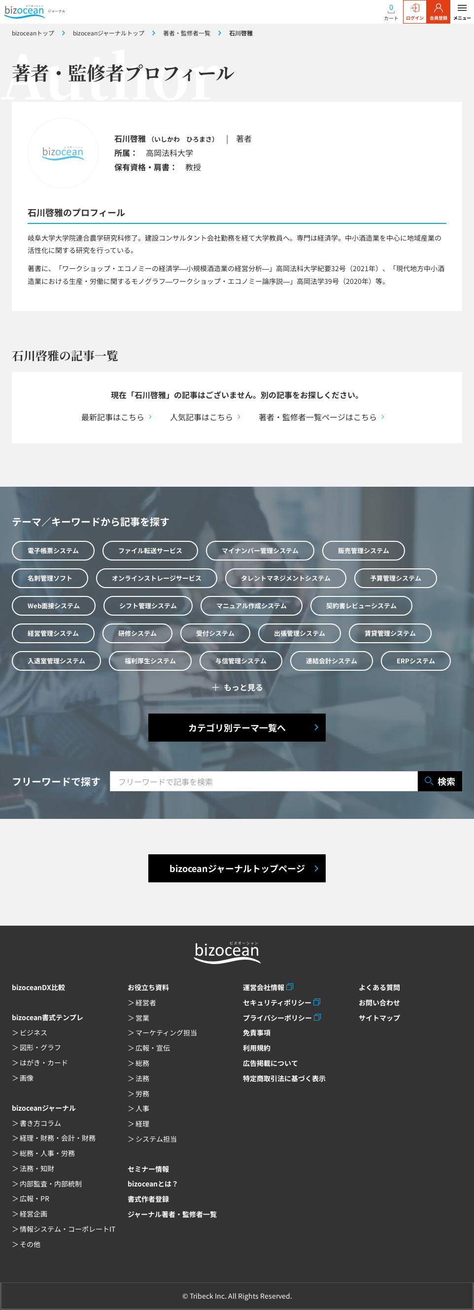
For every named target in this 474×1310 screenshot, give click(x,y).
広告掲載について (270, 1063)
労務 (142, 1093)
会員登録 (438, 12)
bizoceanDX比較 (38, 987)
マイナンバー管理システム (260, 550)
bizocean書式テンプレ (47, 1017)
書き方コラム (40, 1123)
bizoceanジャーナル (44, 1108)
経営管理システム (53, 633)
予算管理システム (395, 578)
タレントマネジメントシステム (286, 578)
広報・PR (34, 1198)
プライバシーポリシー (277, 1018)
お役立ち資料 (148, 987)
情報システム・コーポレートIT (67, 1229)
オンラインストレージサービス (157, 578)
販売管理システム (363, 550)
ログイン (415, 12)
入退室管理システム (56, 660)
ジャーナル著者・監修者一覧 (172, 1214)
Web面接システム (54, 605)
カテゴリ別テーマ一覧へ (237, 727)
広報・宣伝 (152, 1048)
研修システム (137, 633)
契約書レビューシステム (361, 605)
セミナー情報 (148, 1169)
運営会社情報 (263, 987)
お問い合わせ (379, 1002)
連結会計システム (331, 660)
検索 (440, 781)
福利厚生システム (150, 660)
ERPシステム (416, 660)
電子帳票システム (53, 550)
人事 (142, 1108)
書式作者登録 (148, 1199)
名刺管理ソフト (50, 578)
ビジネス (33, 1032)
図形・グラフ (40, 1047)
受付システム (215, 633)
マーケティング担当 (166, 1032)
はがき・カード (44, 1062)
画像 (27, 1078)
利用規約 (257, 1048)
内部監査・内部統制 (51, 1183)
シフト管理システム (148, 605)
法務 (142, 1078)
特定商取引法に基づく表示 (284, 1078)
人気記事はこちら (201, 417)
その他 (30, 1244)
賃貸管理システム (390, 633)
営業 (142, 1018)
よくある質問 (379, 987)
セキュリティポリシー (277, 1002)
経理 (142, 1123)
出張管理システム (299, 633)
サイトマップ (379, 1018)
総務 (142, 1063)
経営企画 (33, 1213)
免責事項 (257, 1032)
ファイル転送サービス (150, 550)
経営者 (145, 1002)
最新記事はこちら (112, 417)
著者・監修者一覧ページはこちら (318, 417)
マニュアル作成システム (251, 605)
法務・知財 (37, 1168)
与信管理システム (241, 660)
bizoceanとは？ (153, 1183)
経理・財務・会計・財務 (58, 1138)
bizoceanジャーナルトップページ (237, 868)
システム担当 (156, 1139)
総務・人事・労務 (47, 1153)
